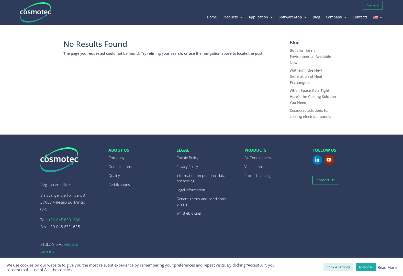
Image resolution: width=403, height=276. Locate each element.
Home (212, 17)
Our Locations (120, 166)
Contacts (360, 17)
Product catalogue (259, 175)
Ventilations (254, 166)
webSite (71, 244)
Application (258, 17)
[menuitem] (378, 18)
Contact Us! (325, 180)
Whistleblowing (188, 213)
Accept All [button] (366, 267)
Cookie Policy (187, 157)
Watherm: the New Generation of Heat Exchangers (306, 76)
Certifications (119, 184)
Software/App (290, 17)
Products (230, 17)
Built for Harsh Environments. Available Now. (310, 56)
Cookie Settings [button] (338, 267)
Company (334, 17)
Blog (316, 17)
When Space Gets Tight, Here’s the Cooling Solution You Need (313, 96)
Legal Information (190, 189)
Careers (47, 251)
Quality (114, 175)
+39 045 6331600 (64, 219)
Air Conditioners (257, 157)
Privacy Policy (187, 166)
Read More (387, 267)
